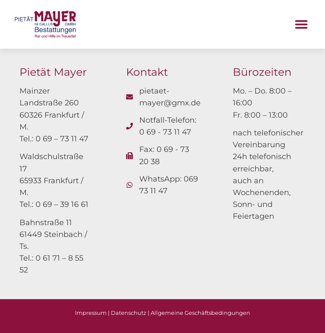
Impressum (91, 313)
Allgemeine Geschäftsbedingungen (200, 313)
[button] (301, 24)
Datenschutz (128, 313)
